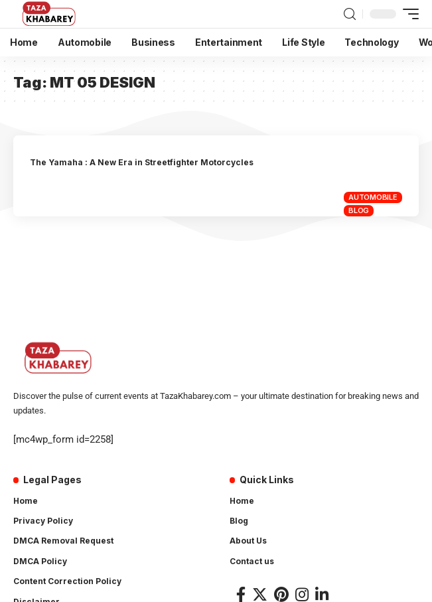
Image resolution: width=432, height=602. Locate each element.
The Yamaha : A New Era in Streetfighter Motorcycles (141, 162)
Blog (358, 210)
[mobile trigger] (407, 14)
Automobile (372, 197)
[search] (349, 14)
